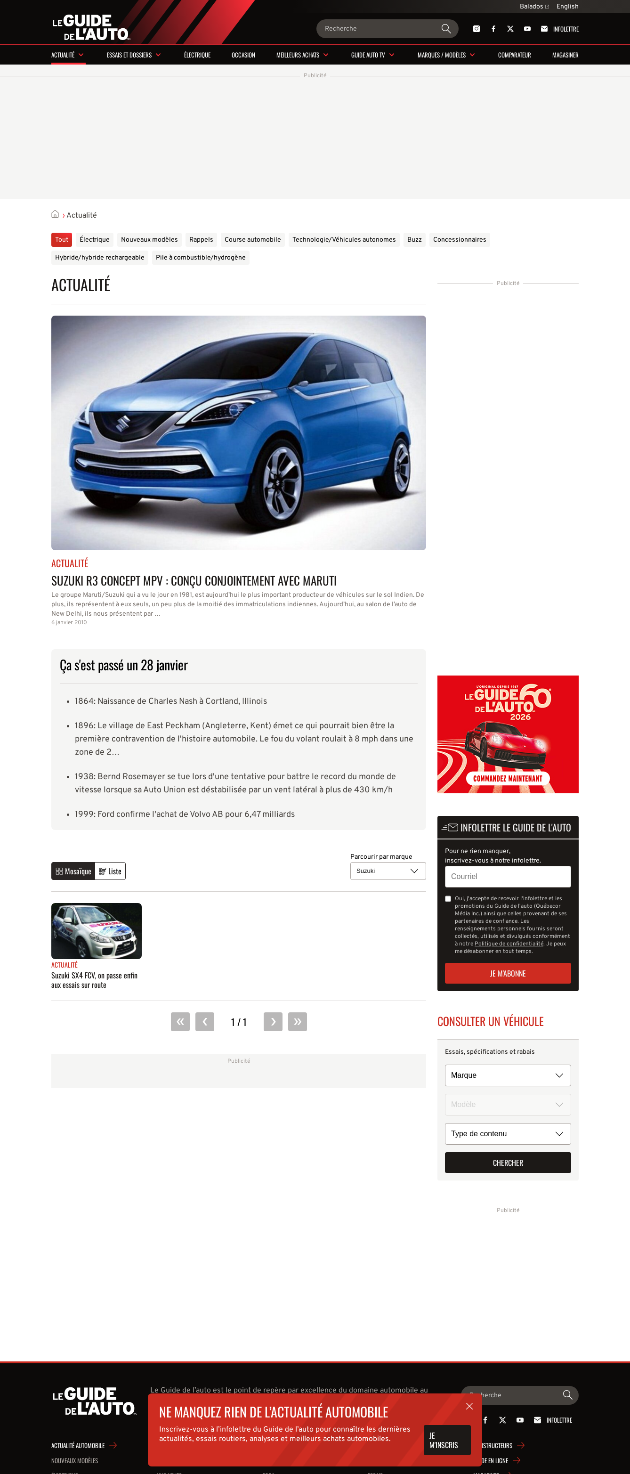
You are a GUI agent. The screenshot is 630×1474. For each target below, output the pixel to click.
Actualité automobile (78, 1445)
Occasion (243, 54)
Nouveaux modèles (149, 240)
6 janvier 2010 (69, 623)
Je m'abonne (508, 973)
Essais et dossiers (129, 54)
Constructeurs (492, 1445)
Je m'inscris (443, 1440)
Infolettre (558, 28)
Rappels (201, 240)
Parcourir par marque (381, 857)
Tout (61, 240)
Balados (534, 7)
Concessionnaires (459, 240)
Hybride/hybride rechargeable (100, 258)
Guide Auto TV (368, 54)
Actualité (62, 54)
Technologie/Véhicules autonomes (344, 240)
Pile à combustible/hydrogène (201, 258)
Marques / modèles (442, 54)
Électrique (197, 54)
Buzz (414, 240)
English (568, 7)
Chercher (508, 1162)
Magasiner (565, 54)
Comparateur (514, 54)
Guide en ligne (490, 1460)
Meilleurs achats (297, 54)
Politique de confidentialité (509, 944)
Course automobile (253, 240)
